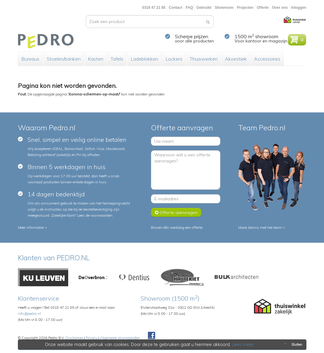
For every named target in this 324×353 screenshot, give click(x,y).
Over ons (280, 7)
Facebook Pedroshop (151, 335)
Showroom (224, 7)
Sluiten (292, 344)
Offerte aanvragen (176, 212)
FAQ (189, 7)
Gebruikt (203, 7)
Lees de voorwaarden (94, 215)
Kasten (95, 59)
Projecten (245, 7)
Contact (175, 7)
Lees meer (243, 344)
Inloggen (298, 7)
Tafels (117, 59)
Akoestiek (236, 59)
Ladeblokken (144, 59)
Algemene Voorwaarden (120, 337)
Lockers (173, 59)
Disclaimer (74, 337)
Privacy (91, 337)
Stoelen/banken (64, 59)
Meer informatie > (32, 227)
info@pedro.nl (29, 313)
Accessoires (267, 59)
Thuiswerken (204, 59)
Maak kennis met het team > (261, 227)
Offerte (263, 7)
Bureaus (30, 59)
